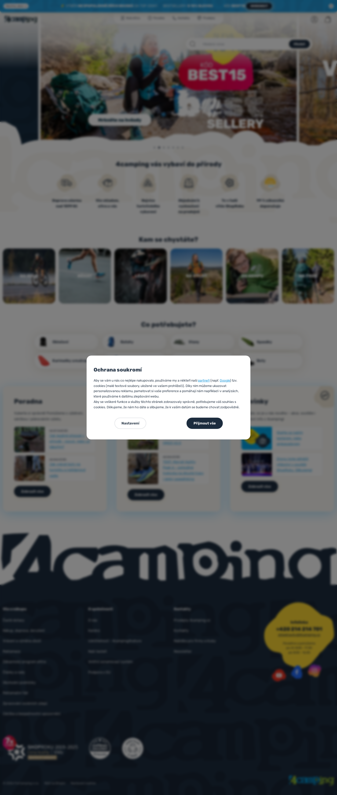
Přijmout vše (205, 423)
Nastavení (130, 423)
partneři (204, 381)
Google (225, 381)
